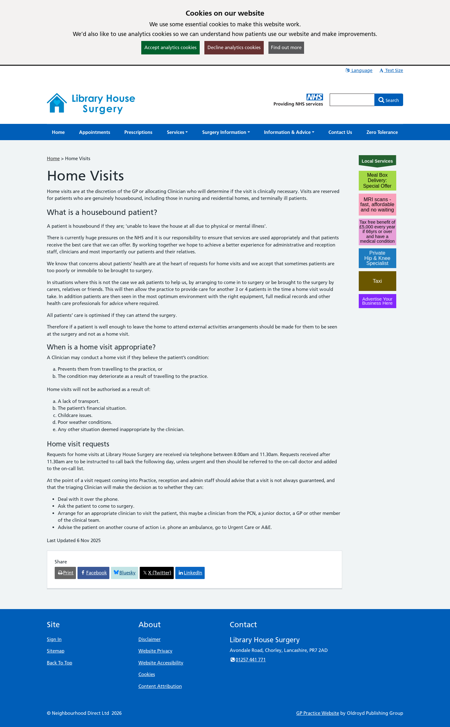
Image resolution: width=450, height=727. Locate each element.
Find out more (286, 47)
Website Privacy (155, 651)
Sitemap (55, 651)
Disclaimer (149, 639)
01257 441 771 (248, 660)
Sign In (54, 639)
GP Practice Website (317, 713)
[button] (177, 132)
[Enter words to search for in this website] (352, 100)
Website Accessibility (160, 663)
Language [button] (358, 70)
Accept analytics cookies (170, 47)
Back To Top (59, 663)
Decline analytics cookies (234, 47)
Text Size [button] (390, 70)
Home (53, 158)
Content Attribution (160, 686)
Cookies (146, 674)
